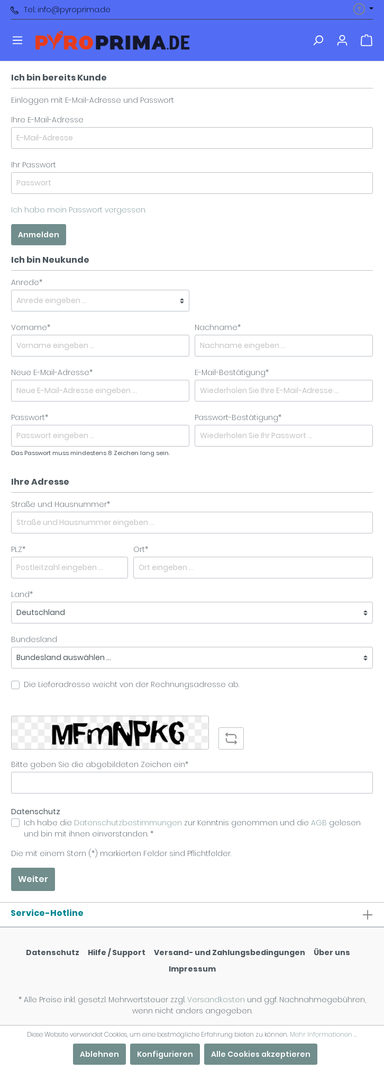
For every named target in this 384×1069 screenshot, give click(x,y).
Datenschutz (52, 952)
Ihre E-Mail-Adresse (47, 119)
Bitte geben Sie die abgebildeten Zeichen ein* (99, 764)
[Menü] (17, 40)
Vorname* (30, 327)
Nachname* (218, 327)
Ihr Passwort (33, 164)
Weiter (33, 879)
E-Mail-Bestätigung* (232, 372)
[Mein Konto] (342, 40)
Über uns (332, 952)
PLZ (18, 549)
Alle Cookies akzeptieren (260, 1054)
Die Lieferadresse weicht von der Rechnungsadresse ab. (131, 684)
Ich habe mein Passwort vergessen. (78, 209)
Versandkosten (216, 999)
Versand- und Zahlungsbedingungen (229, 952)
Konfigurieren (165, 1054)
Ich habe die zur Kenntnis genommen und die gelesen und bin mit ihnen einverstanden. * (192, 828)
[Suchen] (318, 40)
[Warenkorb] (366, 40)
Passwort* (29, 417)
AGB (319, 822)
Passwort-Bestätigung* (238, 417)
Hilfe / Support (116, 952)
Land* (22, 594)
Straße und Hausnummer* (60, 504)
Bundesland (34, 639)
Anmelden (38, 234)
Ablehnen (99, 1054)
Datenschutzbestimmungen (128, 822)
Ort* (140, 549)
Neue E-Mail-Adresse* (52, 372)
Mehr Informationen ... (323, 1034)
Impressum (192, 969)
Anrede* (26, 282)
